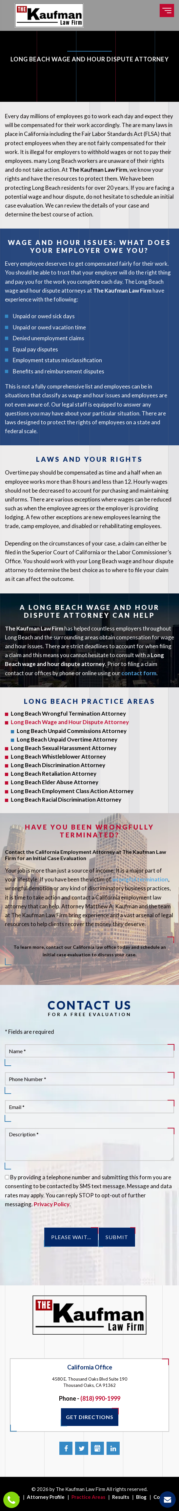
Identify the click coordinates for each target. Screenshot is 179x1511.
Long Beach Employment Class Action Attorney (72, 791)
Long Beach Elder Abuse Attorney (54, 782)
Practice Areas (88, 1497)
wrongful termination (140, 879)
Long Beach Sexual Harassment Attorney (63, 747)
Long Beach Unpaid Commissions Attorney (72, 730)
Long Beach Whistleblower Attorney (58, 756)
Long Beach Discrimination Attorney (58, 765)
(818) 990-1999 (100, 1398)
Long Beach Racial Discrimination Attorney (66, 799)
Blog (141, 1497)
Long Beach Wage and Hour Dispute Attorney (70, 722)
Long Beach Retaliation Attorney (53, 773)
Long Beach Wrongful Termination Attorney (68, 713)
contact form (138, 673)
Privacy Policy (52, 1204)
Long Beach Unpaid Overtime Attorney (67, 739)
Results (120, 1497)
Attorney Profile (46, 1497)
